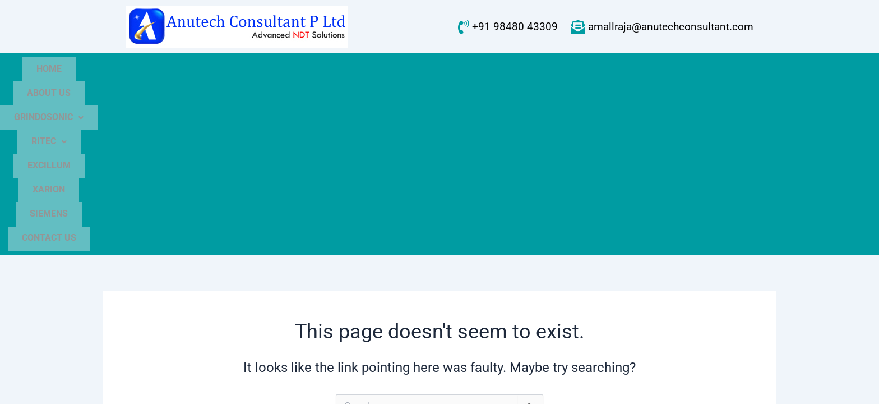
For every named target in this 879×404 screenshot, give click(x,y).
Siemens (607, 70)
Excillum (477, 70)
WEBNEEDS (723, 385)
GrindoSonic (330, 70)
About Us (245, 70)
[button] (330, 70)
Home (183, 70)
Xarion (544, 70)
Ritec (410, 70)
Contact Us (681, 70)
